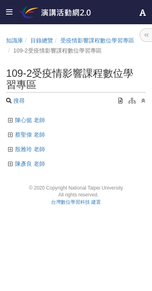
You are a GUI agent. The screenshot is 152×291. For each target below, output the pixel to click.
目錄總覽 (41, 40)
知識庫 (14, 40)
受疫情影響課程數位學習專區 (97, 40)
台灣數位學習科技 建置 (76, 202)
